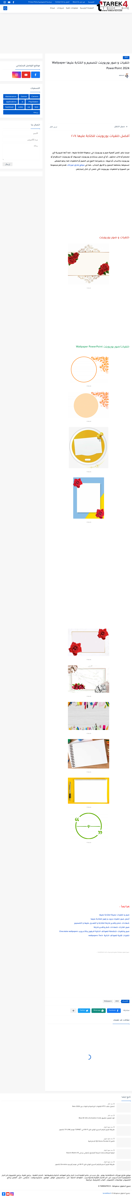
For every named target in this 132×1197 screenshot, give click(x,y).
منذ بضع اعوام (108, 1127)
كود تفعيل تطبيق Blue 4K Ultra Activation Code (97, 1118)
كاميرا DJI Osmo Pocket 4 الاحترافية (101, 1141)
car (28, 107)
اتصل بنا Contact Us (62, 2)
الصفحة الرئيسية (87, 8)
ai (22, 102)
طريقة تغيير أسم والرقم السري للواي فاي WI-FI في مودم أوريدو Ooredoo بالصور (85, 1165)
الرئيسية (91, 2)
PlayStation (33, 102)
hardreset (9, 107)
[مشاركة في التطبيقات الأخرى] (73, 1010)
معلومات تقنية (72, 8)
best (36, 107)
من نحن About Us (79, 2)
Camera (34, 96)
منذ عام (110, 1104)
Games (24, 96)
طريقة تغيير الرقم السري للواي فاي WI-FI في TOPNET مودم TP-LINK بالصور (87, 1130)
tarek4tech (107, 1193)
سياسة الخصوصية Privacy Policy (40, 2)
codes (20, 107)
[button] (114, 1010)
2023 (126, 57)
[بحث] (5, 9)
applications (11, 102)
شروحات (60, 8)
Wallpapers (108, 1001)
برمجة (35, 112)
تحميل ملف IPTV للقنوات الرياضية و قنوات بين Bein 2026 (93, 1107)
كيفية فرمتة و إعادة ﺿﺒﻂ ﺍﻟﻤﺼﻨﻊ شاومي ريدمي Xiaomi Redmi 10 (90, 1153)
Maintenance (10, 96)
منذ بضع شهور (108, 1139)
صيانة (52, 8)
